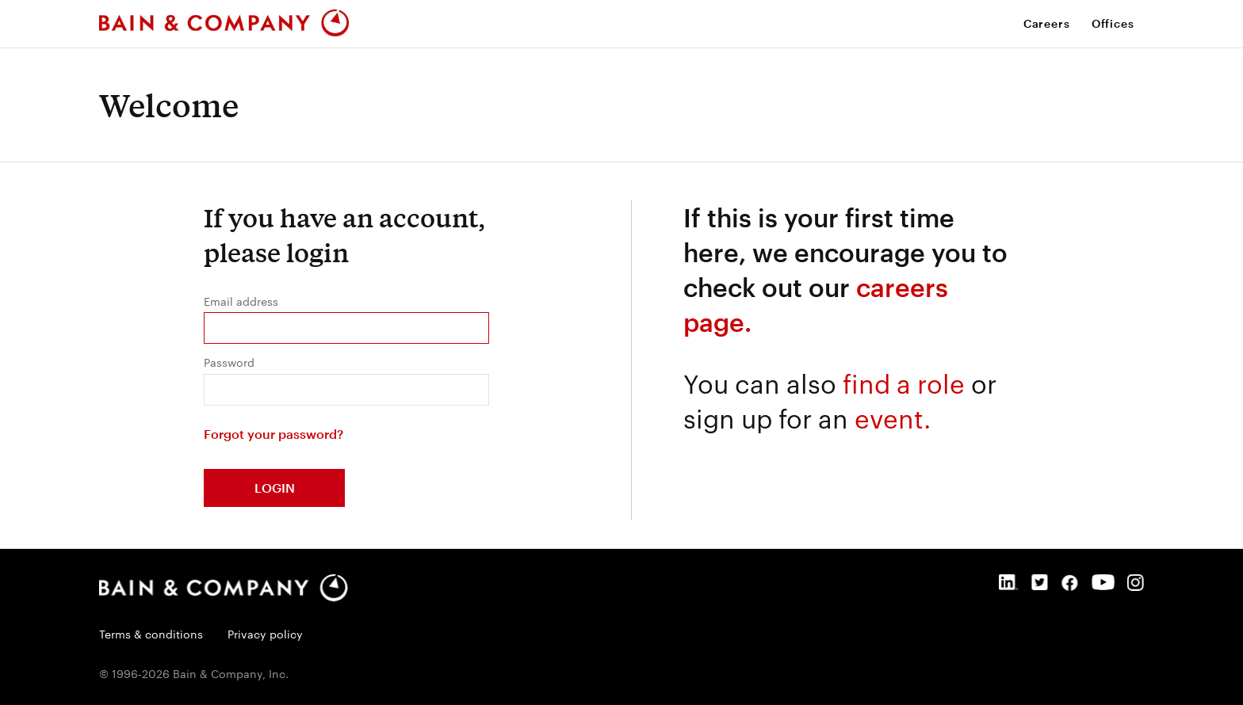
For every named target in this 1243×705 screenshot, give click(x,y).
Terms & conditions (152, 634)
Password (229, 362)
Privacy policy (265, 634)
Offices (1113, 23)
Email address (241, 301)
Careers (1046, 23)
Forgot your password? (273, 433)
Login (274, 487)
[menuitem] (1051, 24)
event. (893, 417)
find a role (904, 382)
